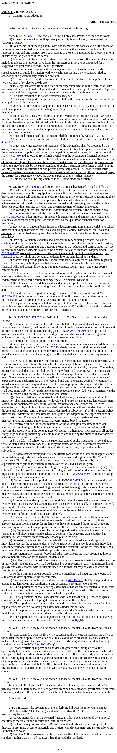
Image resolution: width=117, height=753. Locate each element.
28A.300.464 (9, 296)
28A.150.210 (78, 330)
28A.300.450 (34, 36)
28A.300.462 (16, 216)
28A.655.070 (33, 317)
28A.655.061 (84, 473)
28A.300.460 (33, 186)
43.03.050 (15, 155)
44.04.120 (7, 142)
